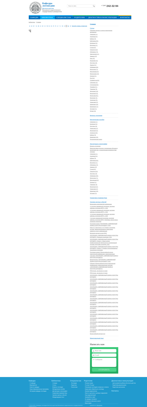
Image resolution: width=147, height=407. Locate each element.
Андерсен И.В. (94, 133)
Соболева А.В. (94, 82)
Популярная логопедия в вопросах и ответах (97, 387)
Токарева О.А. (93, 87)
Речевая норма (89, 383)
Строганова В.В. (94, 84)
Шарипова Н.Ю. (94, 104)
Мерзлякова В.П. (94, 71)
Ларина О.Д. (93, 65)
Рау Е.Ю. (92, 78)
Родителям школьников (118, 387)
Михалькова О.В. (94, 74)
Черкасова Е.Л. (94, 102)
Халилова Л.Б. (94, 100)
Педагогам (74, 385)
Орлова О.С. (93, 76)
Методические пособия (97, 119)
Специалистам (63, 18)
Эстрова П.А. (93, 109)
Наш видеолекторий (90, 395)
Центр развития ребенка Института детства (124, 383)
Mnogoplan (99, 405)
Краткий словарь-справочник (79, 26)
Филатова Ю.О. (94, 93)
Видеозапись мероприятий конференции (101, 204)
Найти (94, 6)
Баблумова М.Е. (94, 41)
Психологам (74, 387)
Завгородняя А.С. (94, 54)
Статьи (92, 28)
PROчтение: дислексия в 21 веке (98, 271)
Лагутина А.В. (93, 63)
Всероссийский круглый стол (97, 333)
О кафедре (33, 383)
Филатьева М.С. (94, 95)
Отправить (104, 370)
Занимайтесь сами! (90, 397)
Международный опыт (97, 338)
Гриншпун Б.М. (94, 49)
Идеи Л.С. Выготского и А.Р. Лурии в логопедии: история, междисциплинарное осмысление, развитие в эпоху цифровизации (102, 229)
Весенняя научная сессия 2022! (98, 233)
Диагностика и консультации (102, 18)
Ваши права (88, 403)
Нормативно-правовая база (98, 198)
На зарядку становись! (91, 399)
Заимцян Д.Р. (93, 56)
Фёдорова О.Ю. (94, 91)
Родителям (79, 18)
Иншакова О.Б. (94, 60)
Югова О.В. (93, 111)
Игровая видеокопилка (91, 391)
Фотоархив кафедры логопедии (38, 391)
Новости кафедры (34, 387)
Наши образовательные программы (39, 389)
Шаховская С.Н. (94, 106)
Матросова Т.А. (94, 69)
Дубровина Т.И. (94, 52)
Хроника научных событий (98, 202)
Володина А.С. (94, 162)
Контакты (125, 18)
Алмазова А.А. (94, 34)
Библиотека (47, 18)
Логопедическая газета (96, 139)
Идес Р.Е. (92, 58)
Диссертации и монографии (98, 144)
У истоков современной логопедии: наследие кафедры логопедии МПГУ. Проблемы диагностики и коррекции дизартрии (104, 219)
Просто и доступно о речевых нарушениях (96, 393)
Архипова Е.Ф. (94, 36)
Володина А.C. (94, 45)
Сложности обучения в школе (93, 401)
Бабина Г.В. (93, 39)
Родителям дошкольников (119, 385)
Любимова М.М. (94, 67)
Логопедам (74, 383)
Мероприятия (33, 385)
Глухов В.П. (93, 47)
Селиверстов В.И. (94, 80)
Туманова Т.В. (93, 89)
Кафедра (34, 18)
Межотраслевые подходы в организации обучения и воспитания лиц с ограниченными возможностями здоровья (104, 150)
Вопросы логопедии (96, 115)
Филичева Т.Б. (93, 98)
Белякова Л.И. (93, 43)
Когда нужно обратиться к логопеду (94, 389)
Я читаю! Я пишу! (89, 385)
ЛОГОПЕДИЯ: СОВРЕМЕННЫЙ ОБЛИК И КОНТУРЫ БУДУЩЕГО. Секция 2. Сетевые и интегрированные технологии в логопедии (104, 248)
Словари (93, 24)
